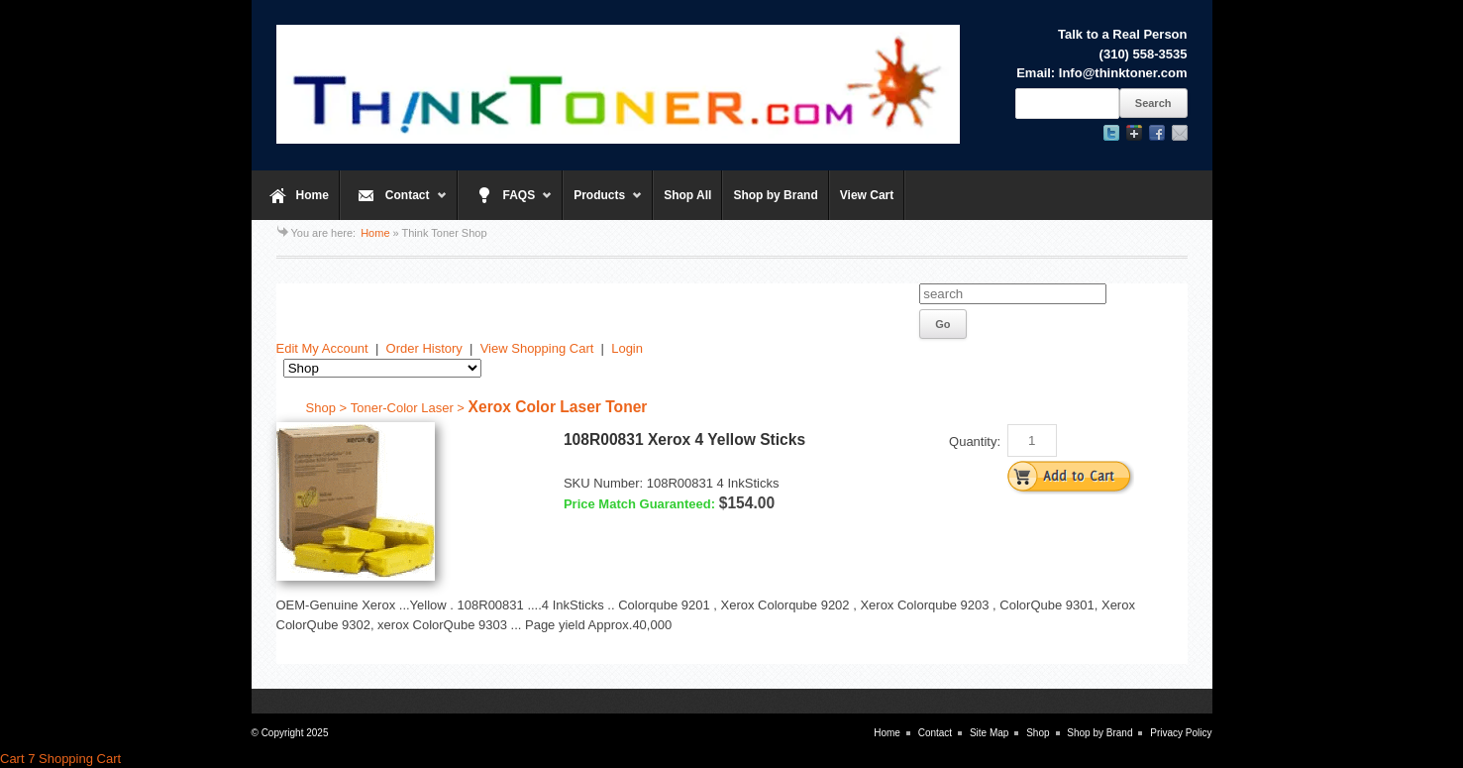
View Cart (866, 195)
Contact (394, 204)
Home (312, 195)
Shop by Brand (775, 195)
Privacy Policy (1180, 732)
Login (627, 348)
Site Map (989, 732)
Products (603, 204)
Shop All (687, 195)
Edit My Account (322, 348)
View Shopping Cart (537, 348)
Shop (1037, 732)
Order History (424, 348)
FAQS (506, 204)
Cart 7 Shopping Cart (60, 758)
